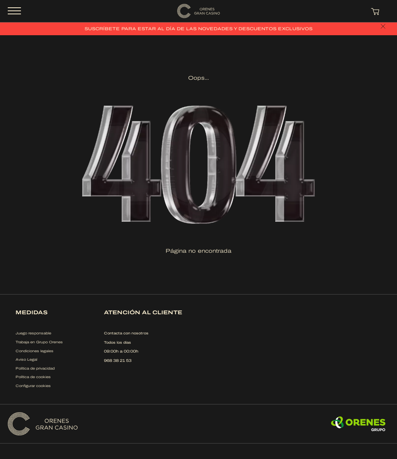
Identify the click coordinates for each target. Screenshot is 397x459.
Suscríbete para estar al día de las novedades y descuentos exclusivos (198, 28)
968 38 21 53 (117, 360)
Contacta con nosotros (126, 333)
